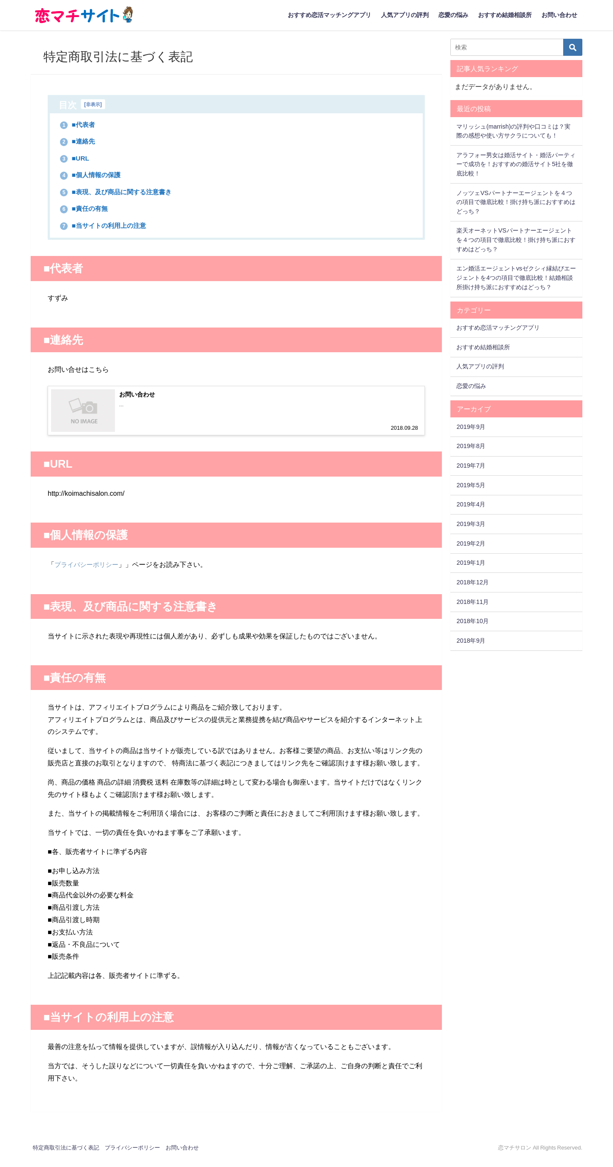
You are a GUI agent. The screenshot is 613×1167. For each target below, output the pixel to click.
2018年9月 (470, 641)
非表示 (93, 104)
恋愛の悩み (453, 15)
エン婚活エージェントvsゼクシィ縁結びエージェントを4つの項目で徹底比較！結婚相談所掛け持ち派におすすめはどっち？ (516, 277)
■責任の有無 (88, 211)
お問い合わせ (559, 15)
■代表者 (80, 124)
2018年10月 (472, 621)
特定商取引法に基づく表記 (66, 1156)
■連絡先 (80, 141)
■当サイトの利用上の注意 (111, 228)
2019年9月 (470, 427)
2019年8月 (470, 446)
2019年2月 (470, 543)
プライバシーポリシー (88, 573)
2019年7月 (470, 466)
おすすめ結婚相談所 (505, 15)
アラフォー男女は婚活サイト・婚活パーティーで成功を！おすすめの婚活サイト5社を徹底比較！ (516, 164)
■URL (77, 159)
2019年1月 (470, 563)
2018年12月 (472, 582)
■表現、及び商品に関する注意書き (126, 193)
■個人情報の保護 (96, 176)
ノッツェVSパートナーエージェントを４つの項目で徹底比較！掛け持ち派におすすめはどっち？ (516, 202)
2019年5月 (470, 485)
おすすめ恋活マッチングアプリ (329, 15)
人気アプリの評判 (405, 15)
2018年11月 (472, 602)
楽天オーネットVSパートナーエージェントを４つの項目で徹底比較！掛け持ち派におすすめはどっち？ (516, 239)
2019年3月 (470, 524)
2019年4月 (470, 504)
